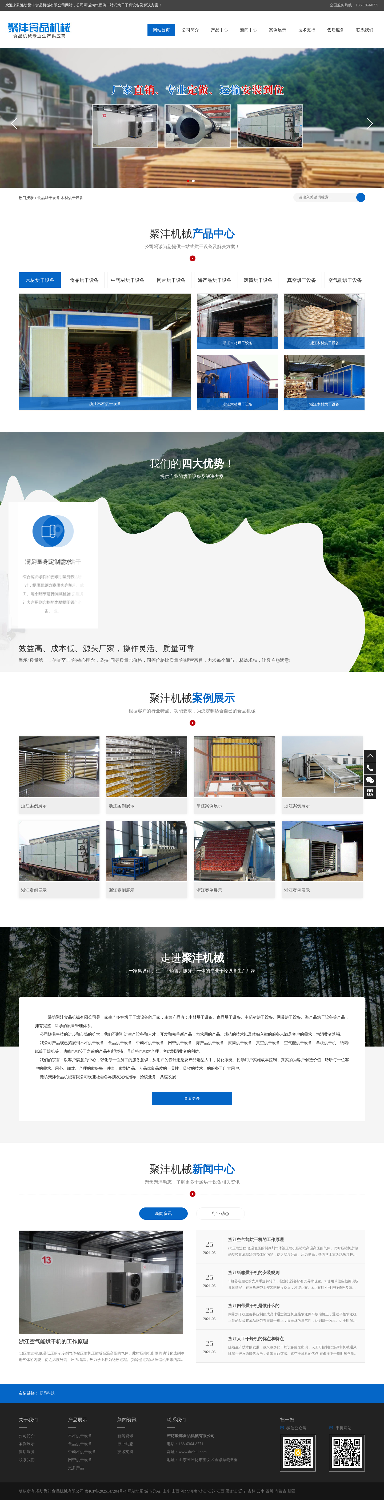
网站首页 (161, 30)
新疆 (291, 1491)
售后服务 (335, 30)
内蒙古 (280, 1491)
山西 (176, 1491)
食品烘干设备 (48, 198)
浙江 (202, 1491)
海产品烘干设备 (214, 280)
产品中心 (219, 30)
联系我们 (364, 30)
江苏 (212, 1491)
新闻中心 (248, 30)
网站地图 (135, 1491)
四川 (269, 1491)
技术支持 (306, 30)
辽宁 (242, 1491)
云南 (261, 1491)
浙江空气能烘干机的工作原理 (53, 1341)
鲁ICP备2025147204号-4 (105, 1491)
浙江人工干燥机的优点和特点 (256, 1338)
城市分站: (152, 1491)
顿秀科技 (47, 1393)
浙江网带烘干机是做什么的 (253, 1305)
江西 (221, 1491)
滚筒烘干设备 (258, 280)
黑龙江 (231, 1491)
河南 (193, 1491)
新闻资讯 (163, 1213)
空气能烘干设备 (345, 280)
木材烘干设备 (72, 198)
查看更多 (192, 1098)
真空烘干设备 (301, 280)
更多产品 (76, 1468)
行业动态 (220, 1213)
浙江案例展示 (34, 806)
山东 (166, 1491)
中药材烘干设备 (128, 280)
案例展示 (277, 30)
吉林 (252, 1491)
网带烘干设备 (171, 280)
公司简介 (190, 30)
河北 (185, 1491)
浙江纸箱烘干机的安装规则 (253, 1272)
